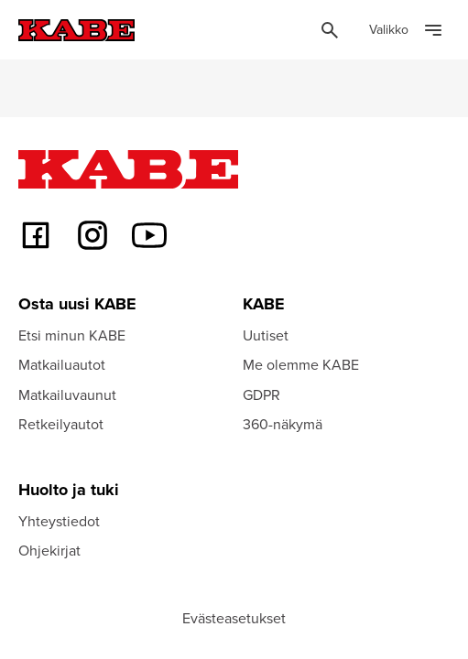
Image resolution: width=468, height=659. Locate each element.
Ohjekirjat (49, 550)
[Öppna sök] (329, 30)
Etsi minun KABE (71, 335)
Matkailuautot (61, 364)
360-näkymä (282, 424)
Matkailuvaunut (67, 394)
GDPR (261, 394)
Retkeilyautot (60, 424)
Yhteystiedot (59, 521)
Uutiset (265, 335)
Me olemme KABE (301, 364)
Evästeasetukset (234, 618)
